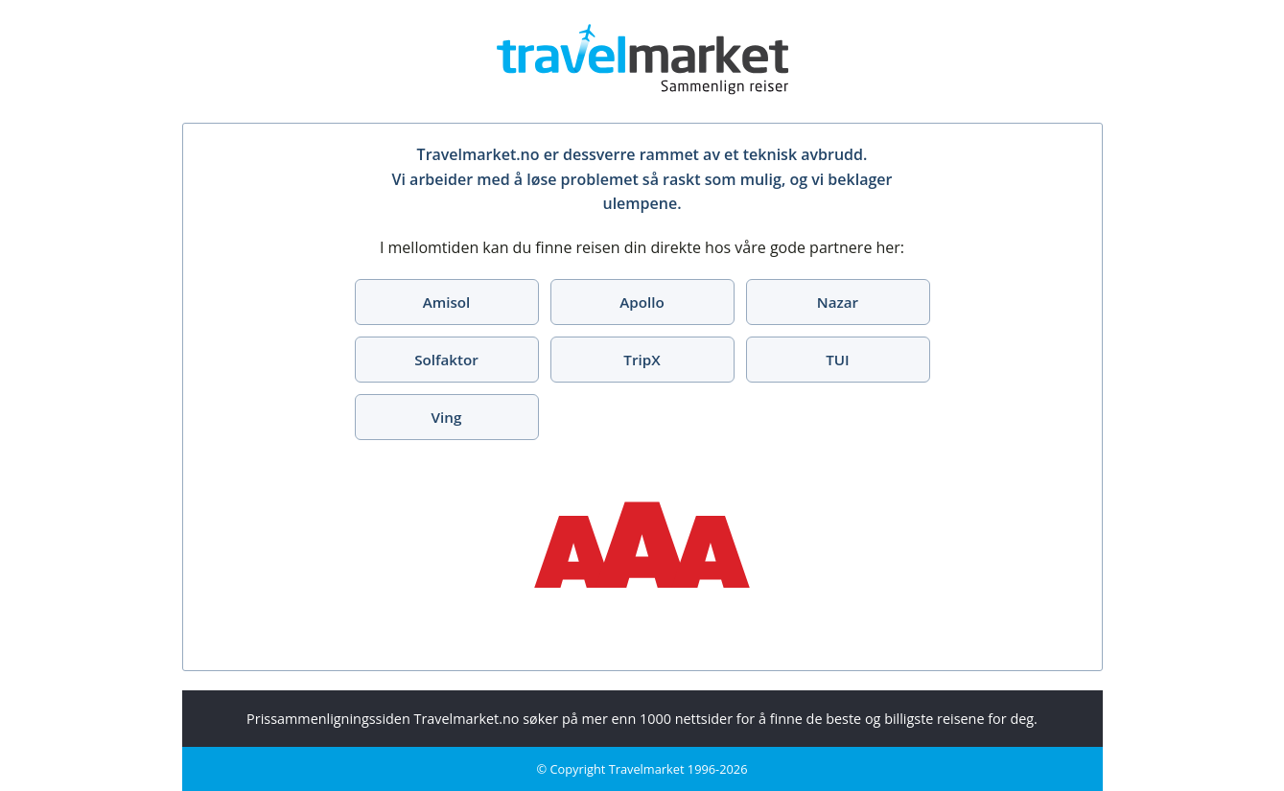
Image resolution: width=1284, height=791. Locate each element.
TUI (838, 359)
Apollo (642, 302)
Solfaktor (446, 359)
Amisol (447, 302)
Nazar (837, 302)
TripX (641, 359)
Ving (447, 417)
